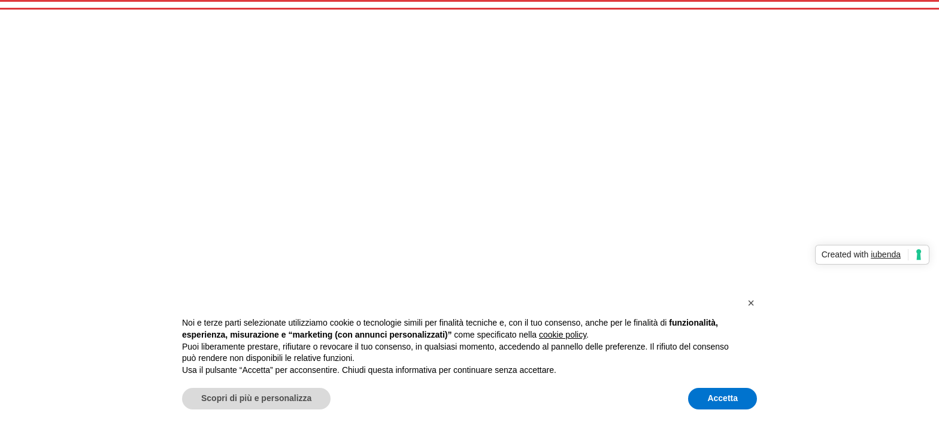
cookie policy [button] (562, 334)
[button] (751, 302)
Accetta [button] (722, 398)
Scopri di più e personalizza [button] (256, 398)
